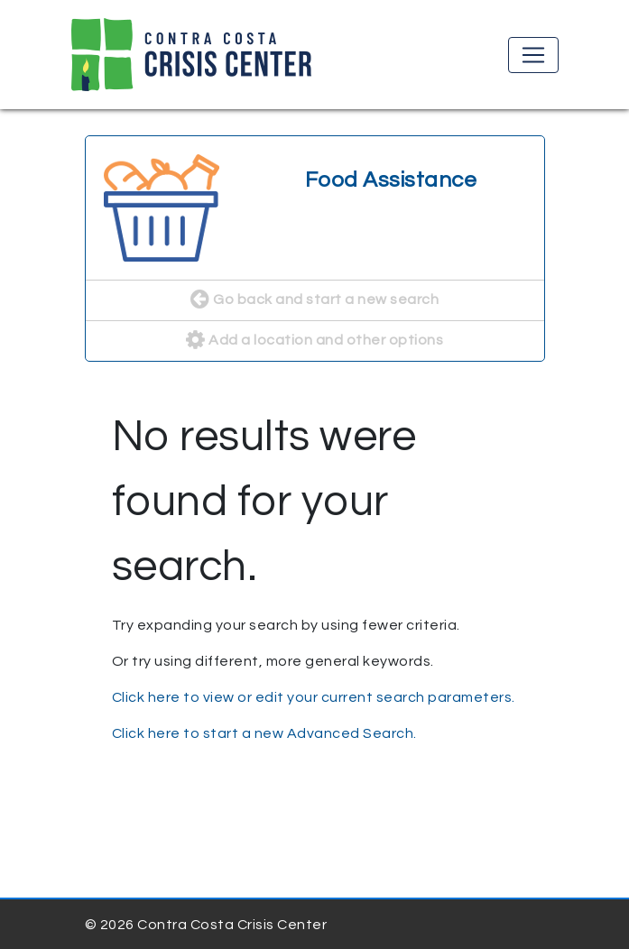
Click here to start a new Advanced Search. (264, 733)
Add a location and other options (314, 341)
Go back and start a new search (314, 300)
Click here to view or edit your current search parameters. (313, 697)
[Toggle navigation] (533, 55)
